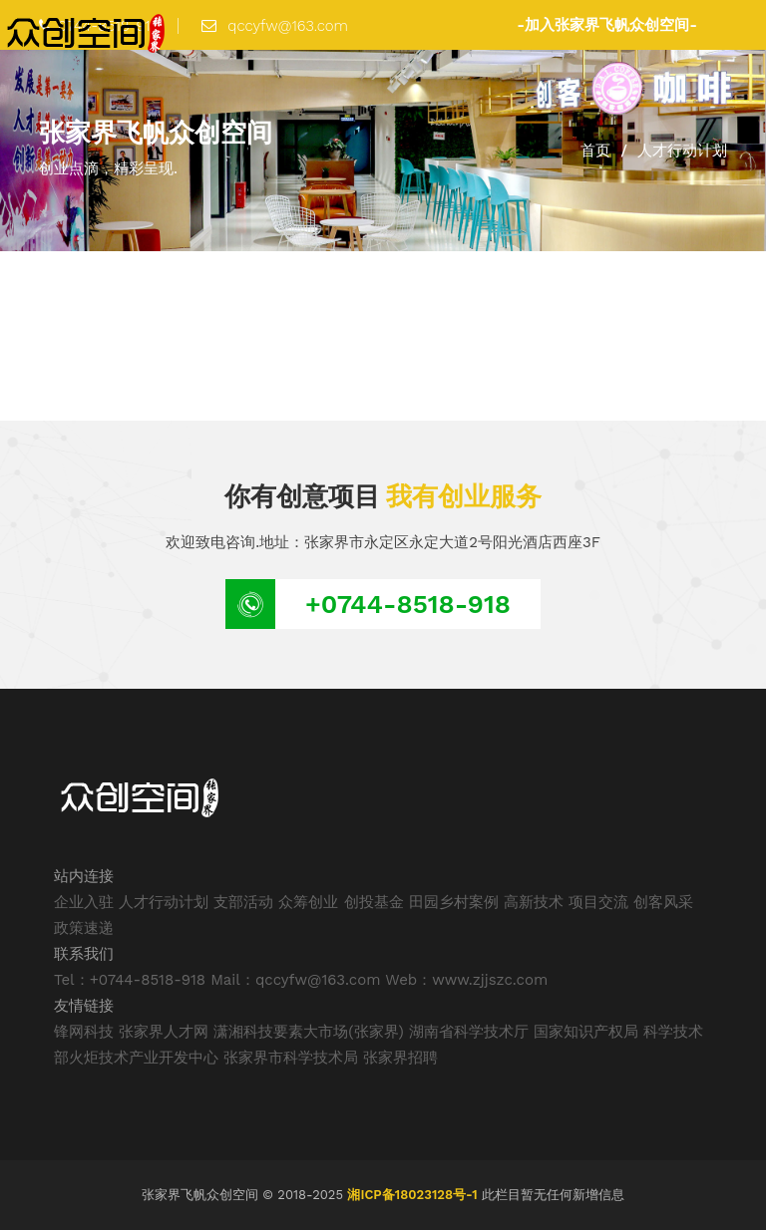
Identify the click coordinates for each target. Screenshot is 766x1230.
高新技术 (534, 902)
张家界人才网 (163, 1032)
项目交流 (598, 902)
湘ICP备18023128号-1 (412, 1194)
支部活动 (243, 902)
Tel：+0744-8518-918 (129, 980)
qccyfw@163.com (274, 26)
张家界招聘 (400, 1058)
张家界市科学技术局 (290, 1058)
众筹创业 (308, 902)
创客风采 (663, 902)
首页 (595, 150)
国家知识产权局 (586, 1032)
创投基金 (374, 902)
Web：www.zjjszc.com (466, 980)
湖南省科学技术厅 (469, 1032)
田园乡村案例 (454, 902)
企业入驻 (84, 902)
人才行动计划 (163, 902)
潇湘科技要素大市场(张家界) (308, 1032)
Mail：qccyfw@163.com (295, 980)
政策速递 (84, 928)
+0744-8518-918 (408, 604)
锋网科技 (84, 1032)
